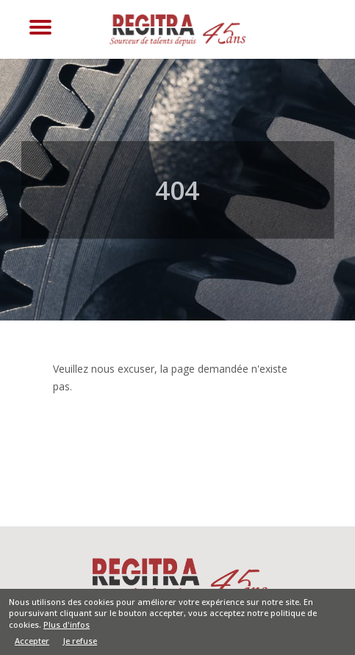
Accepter (32, 644)
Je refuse (80, 644)
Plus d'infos (66, 627)
